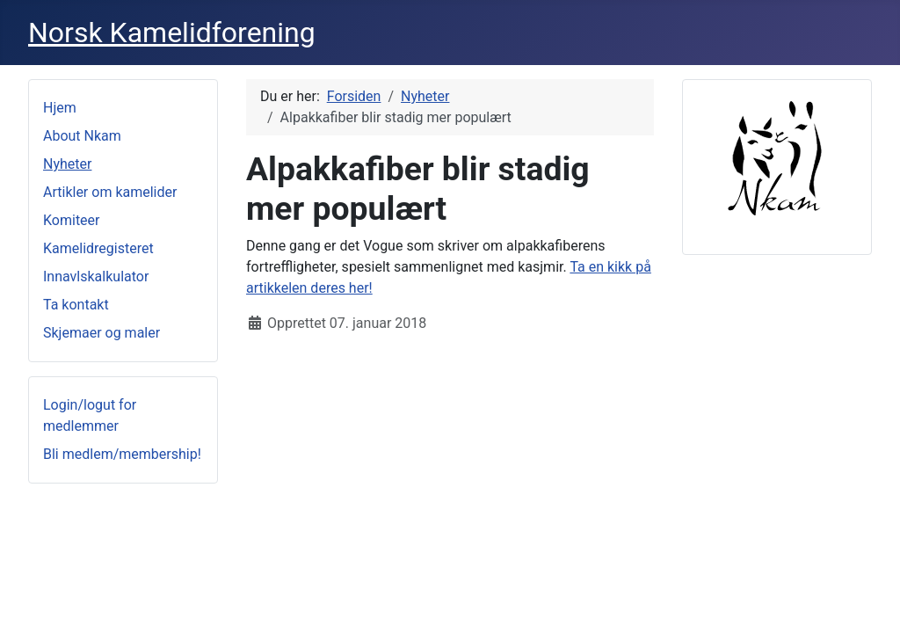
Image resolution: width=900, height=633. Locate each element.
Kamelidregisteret (98, 248)
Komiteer (71, 220)
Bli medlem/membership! (122, 454)
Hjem (59, 107)
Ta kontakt (76, 304)
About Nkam (82, 135)
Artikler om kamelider (110, 192)
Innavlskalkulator (96, 276)
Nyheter (67, 164)
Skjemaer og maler (101, 332)
